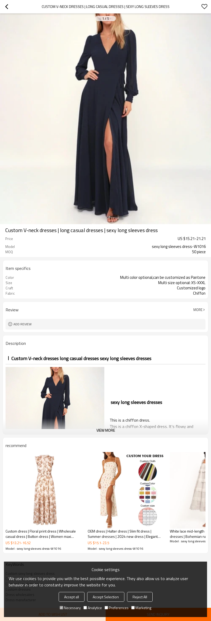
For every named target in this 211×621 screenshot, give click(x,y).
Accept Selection (106, 597)
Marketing (141, 607)
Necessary (70, 607)
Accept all (71, 597)
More (198, 309)
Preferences (117, 607)
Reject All (140, 597)
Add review (22, 324)
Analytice (92, 607)
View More (105, 430)
